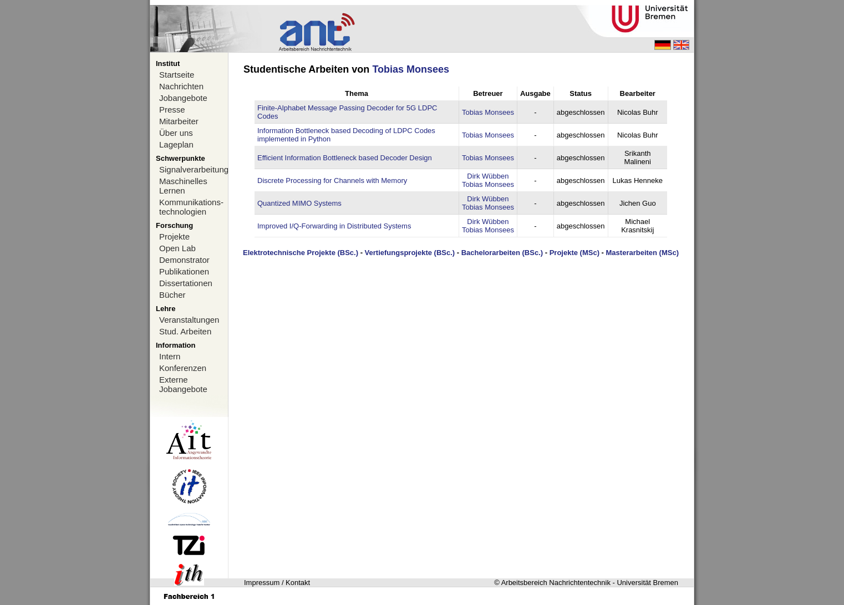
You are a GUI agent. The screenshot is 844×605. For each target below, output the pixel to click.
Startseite (176, 74)
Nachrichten (181, 86)
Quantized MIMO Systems (299, 203)
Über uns (176, 133)
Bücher (172, 294)
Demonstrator (184, 260)
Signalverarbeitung (193, 169)
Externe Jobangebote (183, 384)
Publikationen (184, 271)
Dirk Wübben (488, 176)
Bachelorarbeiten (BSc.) (502, 252)
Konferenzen (182, 368)
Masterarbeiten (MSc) (642, 252)
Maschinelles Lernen (183, 185)
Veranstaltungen (189, 319)
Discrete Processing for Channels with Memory (332, 180)
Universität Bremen (647, 582)
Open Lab (177, 248)
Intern (169, 356)
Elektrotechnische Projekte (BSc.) (300, 252)
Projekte (174, 236)
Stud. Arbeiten (185, 331)
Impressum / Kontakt (277, 582)
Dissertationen (185, 283)
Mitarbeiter (179, 121)
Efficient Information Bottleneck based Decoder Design (344, 158)
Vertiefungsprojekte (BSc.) (410, 252)
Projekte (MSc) (574, 252)
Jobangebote (183, 98)
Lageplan (176, 144)
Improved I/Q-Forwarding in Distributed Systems (334, 226)
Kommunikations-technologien (191, 206)
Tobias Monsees (410, 69)
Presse (172, 109)
